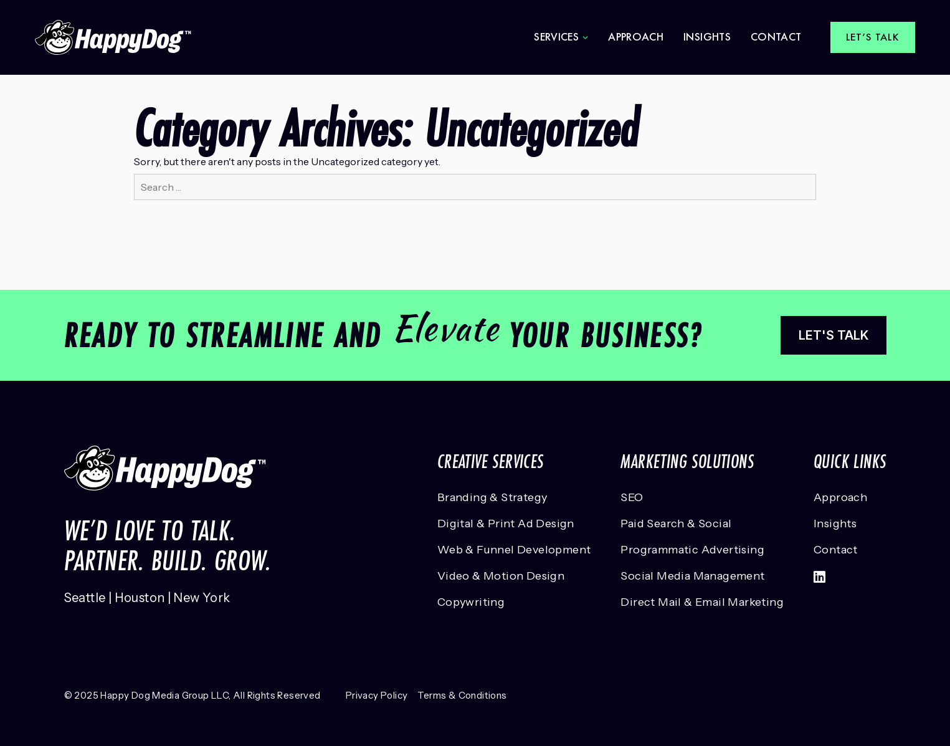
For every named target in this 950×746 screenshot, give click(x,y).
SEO (631, 497)
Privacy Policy (377, 695)
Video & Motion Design (500, 576)
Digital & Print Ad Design (505, 523)
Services (556, 37)
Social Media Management (692, 576)
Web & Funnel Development (514, 550)
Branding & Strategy (492, 497)
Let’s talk (873, 37)
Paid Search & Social (675, 523)
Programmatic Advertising (692, 550)
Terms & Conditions (461, 695)
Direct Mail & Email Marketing (702, 602)
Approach (635, 37)
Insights (707, 37)
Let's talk (833, 335)
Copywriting (471, 602)
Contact (776, 37)
